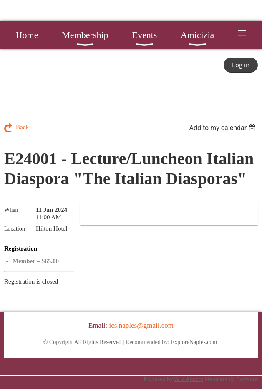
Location (14, 229)
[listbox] (223, 128)
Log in (240, 64)
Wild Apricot (188, 379)
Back (22, 127)
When (11, 210)
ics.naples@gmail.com (141, 325)
